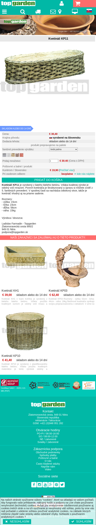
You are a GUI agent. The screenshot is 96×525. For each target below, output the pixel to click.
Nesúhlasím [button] (17, 521)
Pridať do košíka (48, 180)
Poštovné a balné (48, 458)
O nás (48, 460)
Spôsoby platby (48, 455)
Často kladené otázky (48, 463)
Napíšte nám (48, 466)
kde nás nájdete (85, 173)
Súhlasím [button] (81, 521)
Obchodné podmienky (48, 452)
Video (48, 469)
